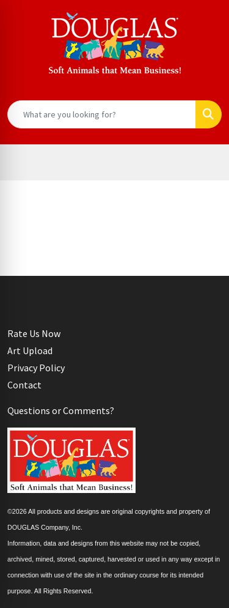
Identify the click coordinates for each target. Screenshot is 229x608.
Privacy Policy (36, 367)
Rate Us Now (33, 333)
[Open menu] (204, 162)
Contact (24, 385)
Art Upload (30, 350)
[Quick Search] (101, 114)
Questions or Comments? (60, 410)
